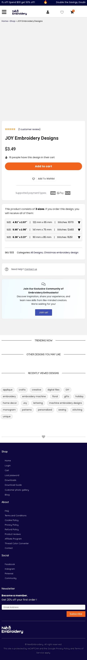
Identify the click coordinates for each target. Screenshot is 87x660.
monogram (9, 409)
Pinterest (9, 573)
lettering (38, 403)
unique (7, 416)
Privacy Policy (12, 524)
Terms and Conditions (15, 515)
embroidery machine (34, 396)
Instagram (10, 569)
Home (5, 21)
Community (10, 578)
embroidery (9, 396)
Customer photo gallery (17, 490)
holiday (79, 396)
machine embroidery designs (65, 403)
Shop (12, 21)
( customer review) (29, 129)
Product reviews (13, 534)
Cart (7, 470)
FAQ (7, 511)
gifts (66, 396)
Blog (7, 494)
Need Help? (24, 269)
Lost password (12, 475)
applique (7, 389)
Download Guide (13, 485)
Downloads (10, 480)
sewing (62, 409)
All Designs (36, 252)
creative (36, 389)
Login (8, 465)
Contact (9, 548)
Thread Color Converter (17, 543)
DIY (67, 389)
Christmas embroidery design (61, 252)
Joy (25, 403)
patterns (27, 409)
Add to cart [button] (43, 166)
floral (55, 396)
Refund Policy (12, 529)
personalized (45, 409)
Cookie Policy (12, 520)
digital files (53, 389)
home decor (10, 403)
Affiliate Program (13, 538)
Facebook (10, 564)
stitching (77, 409)
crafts (22, 389)
